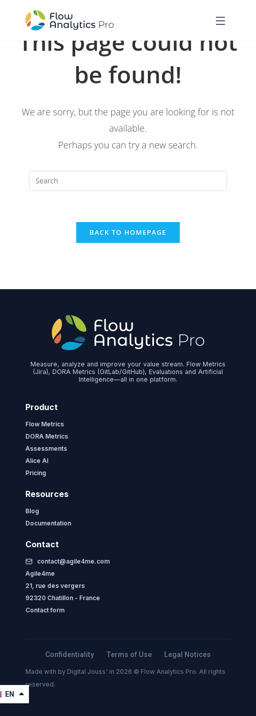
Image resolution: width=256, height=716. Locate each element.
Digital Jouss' (88, 671)
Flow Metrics (44, 424)
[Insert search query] (128, 181)
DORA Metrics (46, 436)
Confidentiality (69, 654)
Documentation (48, 523)
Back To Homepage (127, 232)
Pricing (35, 473)
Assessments (46, 448)
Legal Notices (187, 654)
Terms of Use (129, 654)
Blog (32, 511)
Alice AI (36, 460)
